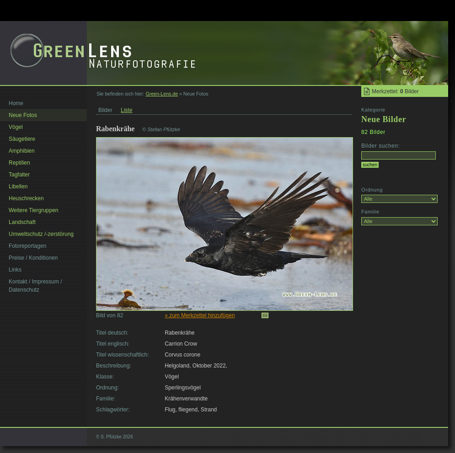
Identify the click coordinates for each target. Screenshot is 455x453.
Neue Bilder (383, 119)
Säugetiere (22, 139)
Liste (126, 110)
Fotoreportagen (27, 246)
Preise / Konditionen (33, 258)
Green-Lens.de (161, 93)
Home (16, 103)
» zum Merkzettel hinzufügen (200, 315)
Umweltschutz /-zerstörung (41, 234)
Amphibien (22, 151)
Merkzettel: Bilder (395, 91)
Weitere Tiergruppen (34, 210)
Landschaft (22, 222)
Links (15, 269)
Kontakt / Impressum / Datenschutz (35, 285)
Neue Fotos (23, 115)
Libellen (18, 186)
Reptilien (19, 163)
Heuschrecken (26, 198)
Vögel (16, 127)
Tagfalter (19, 174)
